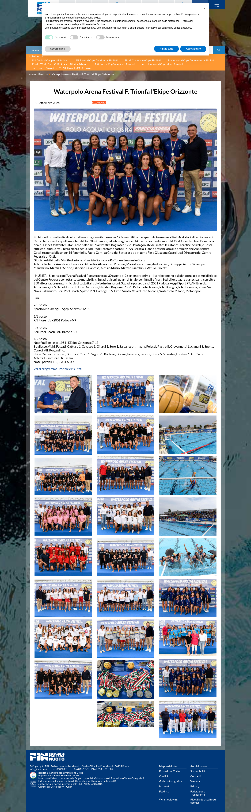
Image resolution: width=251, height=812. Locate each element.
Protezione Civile (169, 771)
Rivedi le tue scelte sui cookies (203, 801)
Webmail (195, 781)
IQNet (69, 786)
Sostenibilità (197, 771)
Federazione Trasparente (197, 793)
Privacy (194, 786)
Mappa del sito (168, 766)
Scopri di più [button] (57, 48)
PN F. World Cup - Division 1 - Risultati (96, 60)
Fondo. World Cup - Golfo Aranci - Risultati (191, 60)
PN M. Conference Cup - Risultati (143, 60)
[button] (204, 8)
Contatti (195, 776)
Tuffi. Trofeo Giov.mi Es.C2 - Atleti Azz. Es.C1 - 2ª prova (61, 67)
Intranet (164, 786)
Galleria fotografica (170, 781)
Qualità (163, 776)
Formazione (39, 50)
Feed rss (164, 791)
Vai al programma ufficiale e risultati (58, 369)
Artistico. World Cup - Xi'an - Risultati (162, 64)
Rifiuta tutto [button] (166, 48)
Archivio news (198, 766)
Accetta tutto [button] (193, 48)
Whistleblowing (168, 799)
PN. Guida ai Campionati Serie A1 (50, 60)
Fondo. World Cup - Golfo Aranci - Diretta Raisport (60, 64)
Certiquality (57, 786)
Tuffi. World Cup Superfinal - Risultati (115, 64)
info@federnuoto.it (40, 769)
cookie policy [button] (93, 17)
